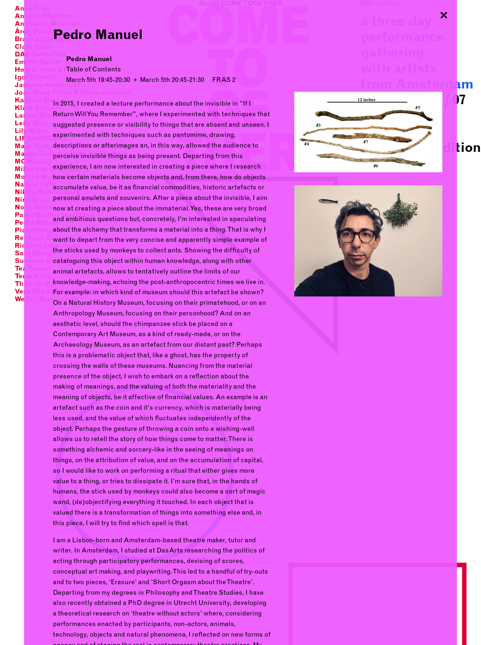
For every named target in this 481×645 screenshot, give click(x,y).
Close (443, 13)
